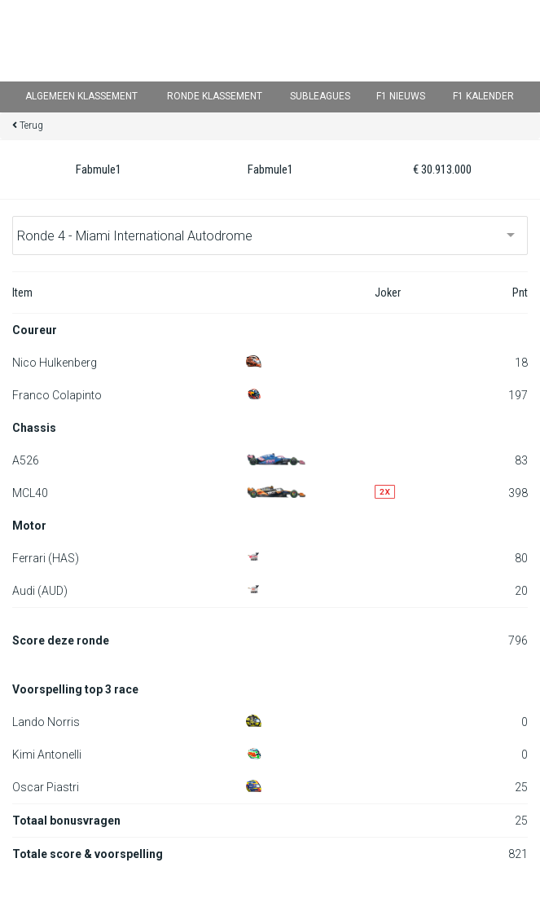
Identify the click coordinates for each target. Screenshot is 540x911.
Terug (31, 125)
